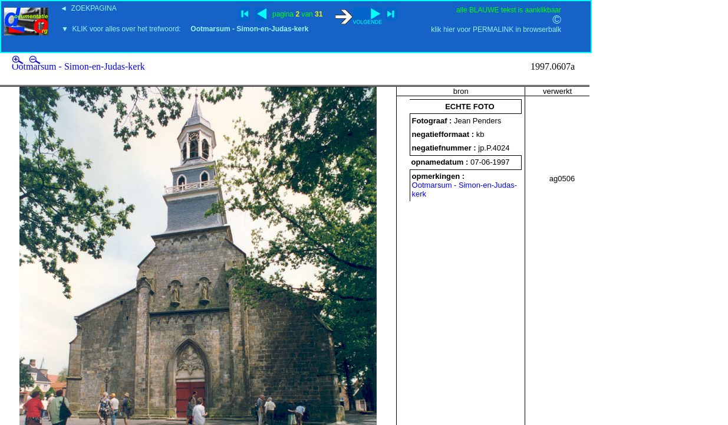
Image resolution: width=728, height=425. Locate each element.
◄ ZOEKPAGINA (88, 8)
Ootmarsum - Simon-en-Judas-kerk (78, 66)
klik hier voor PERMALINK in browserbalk (496, 29)
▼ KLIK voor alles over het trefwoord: (184, 29)
